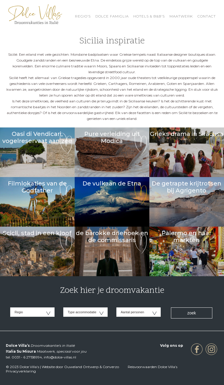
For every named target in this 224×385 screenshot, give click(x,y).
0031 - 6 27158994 (27, 357)
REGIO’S (83, 16)
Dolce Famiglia (112, 16)
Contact (206, 16)
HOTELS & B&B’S (149, 16)
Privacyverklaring (21, 371)
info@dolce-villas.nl (60, 357)
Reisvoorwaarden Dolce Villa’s (152, 367)
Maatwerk (181, 16)
